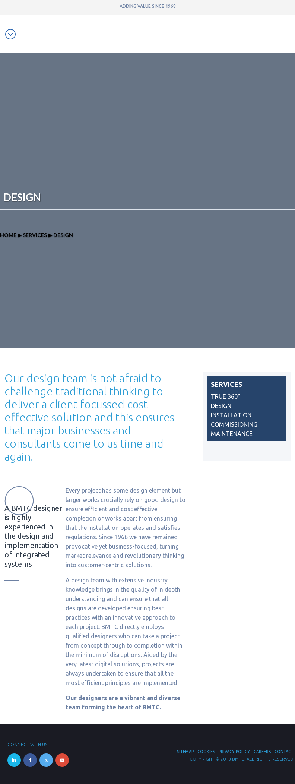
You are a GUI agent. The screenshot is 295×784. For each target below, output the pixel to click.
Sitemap (185, 751)
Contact (284, 751)
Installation (231, 415)
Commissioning (234, 424)
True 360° (225, 396)
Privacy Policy (234, 751)
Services (35, 235)
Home (8, 235)
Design (221, 405)
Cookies (206, 751)
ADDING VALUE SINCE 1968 (148, 6)
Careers (262, 751)
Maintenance (232, 433)
